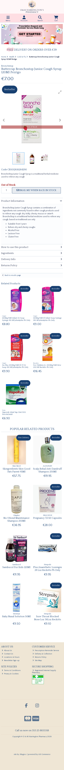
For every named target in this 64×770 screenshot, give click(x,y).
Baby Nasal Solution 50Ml (16, 616)
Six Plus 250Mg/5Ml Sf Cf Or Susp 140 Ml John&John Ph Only (15, 366)
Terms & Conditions (11, 670)
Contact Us (7, 654)
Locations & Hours (10, 657)
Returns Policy (39, 657)
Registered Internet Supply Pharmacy (44, 671)
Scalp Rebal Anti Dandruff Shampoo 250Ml (47, 470)
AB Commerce (44, 754)
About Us (7, 650)
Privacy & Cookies (10, 674)
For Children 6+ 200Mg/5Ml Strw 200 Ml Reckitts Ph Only (47, 366)
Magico (23, 754)
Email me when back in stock (36, 190)
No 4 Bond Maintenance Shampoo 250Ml (16, 519)
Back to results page (13, 275)
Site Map (37, 660)
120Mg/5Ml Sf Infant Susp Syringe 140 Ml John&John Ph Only (47, 319)
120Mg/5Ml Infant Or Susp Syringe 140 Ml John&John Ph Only (16, 319)
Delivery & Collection (42, 654)
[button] (60, 92)
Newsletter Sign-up (10, 660)
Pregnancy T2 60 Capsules (47, 518)
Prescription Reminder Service (46, 650)
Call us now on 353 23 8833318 (32, 730)
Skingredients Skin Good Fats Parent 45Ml (16, 470)
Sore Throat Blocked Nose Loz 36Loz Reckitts (47, 618)
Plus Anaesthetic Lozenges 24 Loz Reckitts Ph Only (47, 568)
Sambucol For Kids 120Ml (16, 567)
